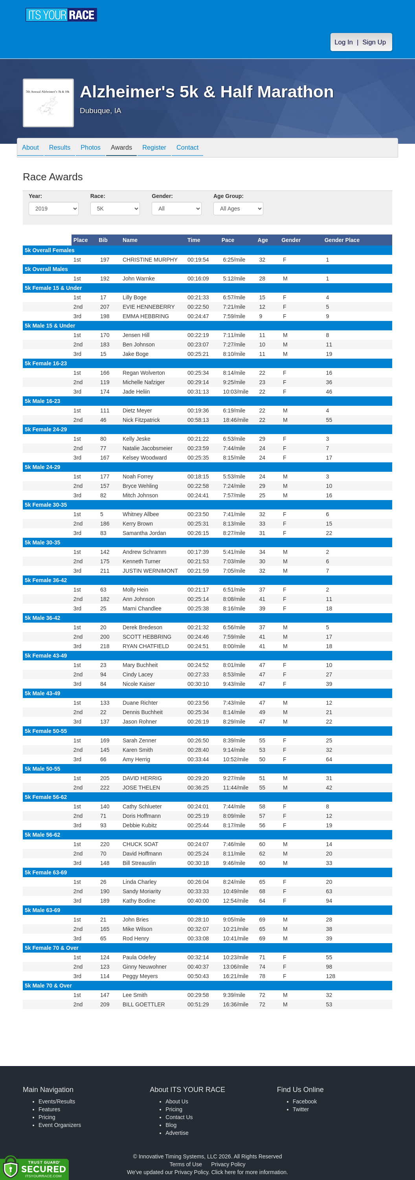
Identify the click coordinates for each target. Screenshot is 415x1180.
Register (167, 148)
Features (49, 1109)
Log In (343, 44)
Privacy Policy (228, 1164)
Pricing (47, 1117)
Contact (203, 148)
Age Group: (228, 196)
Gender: (162, 196)
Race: (97, 196)
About (31, 148)
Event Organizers (60, 1125)
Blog (170, 1125)
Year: (35, 196)
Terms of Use (186, 1164)
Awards (132, 148)
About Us (176, 1101)
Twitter (301, 1109)
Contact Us (179, 1117)
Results (64, 148)
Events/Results (57, 1101)
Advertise (176, 1133)
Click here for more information (248, 1172)
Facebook (305, 1101)
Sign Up (374, 44)
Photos (98, 148)
